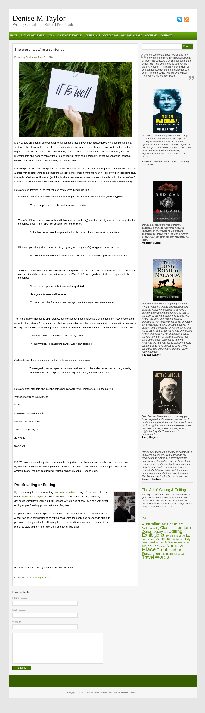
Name (20, 597)
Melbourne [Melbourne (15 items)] (150, 546)
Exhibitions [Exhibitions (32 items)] (153, 534)
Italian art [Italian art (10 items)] (178, 539)
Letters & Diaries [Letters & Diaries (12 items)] (166, 542)
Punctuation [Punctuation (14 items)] (151, 553)
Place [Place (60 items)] (149, 549)
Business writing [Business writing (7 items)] (151, 528)
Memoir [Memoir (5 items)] (162, 546)
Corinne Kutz (51, 567)
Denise (29, 57)
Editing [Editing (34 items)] (175, 531)
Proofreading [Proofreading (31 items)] (169, 549)
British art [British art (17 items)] (174, 524)
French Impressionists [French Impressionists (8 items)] (177, 535)
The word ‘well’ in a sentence (39, 49)
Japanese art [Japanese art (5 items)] (148, 543)
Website (16, 621)
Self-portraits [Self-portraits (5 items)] (179, 554)
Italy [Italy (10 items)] (187, 539)
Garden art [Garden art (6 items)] (147, 539)
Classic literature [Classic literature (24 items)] (175, 527)
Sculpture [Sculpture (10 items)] (166, 553)
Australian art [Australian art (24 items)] (154, 524)
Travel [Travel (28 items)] (148, 557)
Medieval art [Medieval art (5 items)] (183, 543)
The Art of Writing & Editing (38, 578)
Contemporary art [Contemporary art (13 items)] (155, 532)
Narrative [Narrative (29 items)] (175, 545)
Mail (19, 609)
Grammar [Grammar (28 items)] (162, 538)
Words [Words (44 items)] (162, 557)
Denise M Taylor (39, 18)
